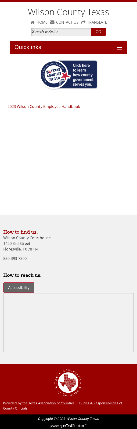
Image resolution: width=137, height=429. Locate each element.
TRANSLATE (97, 22)
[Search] (62, 32)
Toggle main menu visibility (121, 45)
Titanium (74, 425)
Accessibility (18, 287)
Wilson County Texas (68, 12)
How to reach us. (22, 275)
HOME (41, 22)
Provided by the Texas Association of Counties (39, 403)
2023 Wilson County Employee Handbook (43, 106)
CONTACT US (67, 22)
